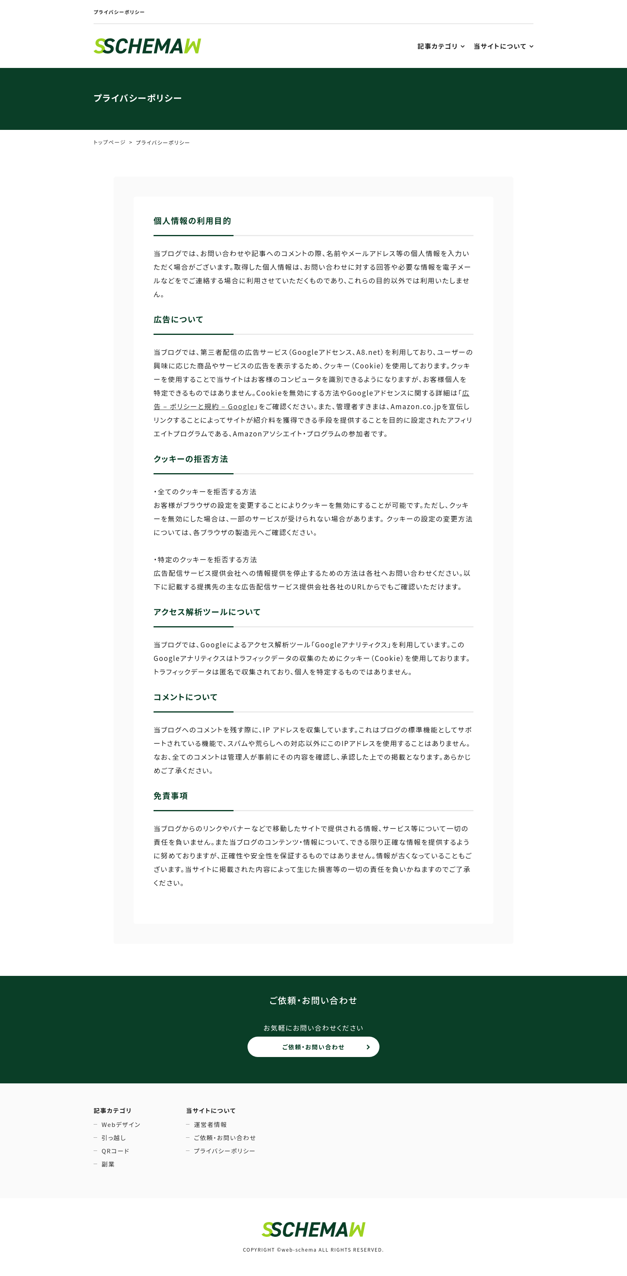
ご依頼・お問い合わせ (313, 1047)
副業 (108, 1164)
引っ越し (114, 1138)
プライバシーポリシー (225, 1151)
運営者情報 (211, 1124)
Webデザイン (121, 1124)
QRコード (116, 1151)
